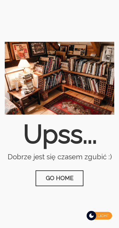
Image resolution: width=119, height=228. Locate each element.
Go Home (59, 178)
